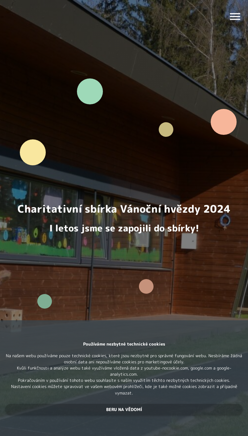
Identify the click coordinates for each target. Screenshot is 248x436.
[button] (124, 409)
